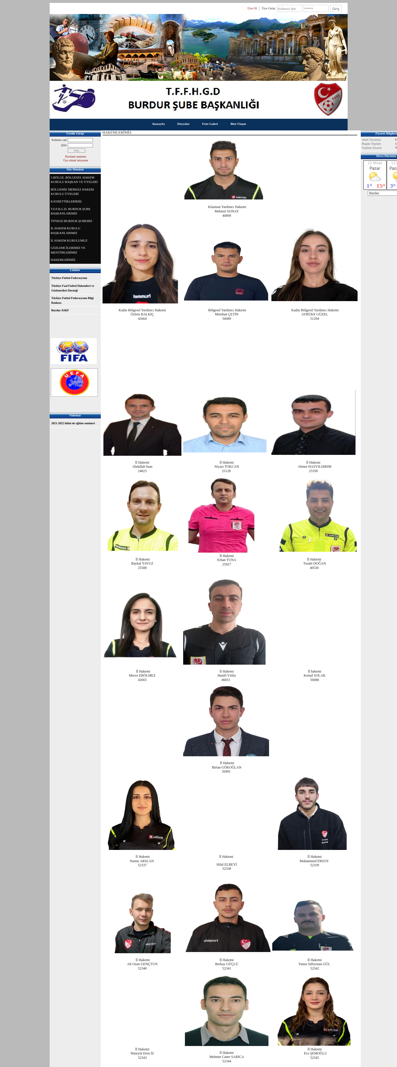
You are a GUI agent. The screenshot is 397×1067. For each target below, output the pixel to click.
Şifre (64, 145)
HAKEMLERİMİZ (63, 259)
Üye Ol (252, 8)
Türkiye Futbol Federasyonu (69, 278)
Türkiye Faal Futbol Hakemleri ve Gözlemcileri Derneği (72, 288)
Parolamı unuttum (75, 156)
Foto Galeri (210, 123)
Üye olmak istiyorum (75, 160)
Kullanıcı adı (59, 140)
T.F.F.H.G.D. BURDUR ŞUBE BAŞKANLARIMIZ (71, 211)
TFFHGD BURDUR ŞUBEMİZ (71, 221)
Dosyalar (183, 123)
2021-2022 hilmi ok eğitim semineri (73, 423)
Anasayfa (158, 123)
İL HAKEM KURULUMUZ (69, 240)
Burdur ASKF (60, 310)
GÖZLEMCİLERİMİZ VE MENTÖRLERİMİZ (68, 250)
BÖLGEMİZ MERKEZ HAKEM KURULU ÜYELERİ (72, 192)
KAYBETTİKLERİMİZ (66, 201)
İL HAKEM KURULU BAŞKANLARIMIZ (66, 230)
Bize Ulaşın (238, 123)
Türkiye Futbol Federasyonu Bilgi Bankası (72, 300)
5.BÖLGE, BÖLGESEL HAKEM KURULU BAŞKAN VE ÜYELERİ (74, 180)
